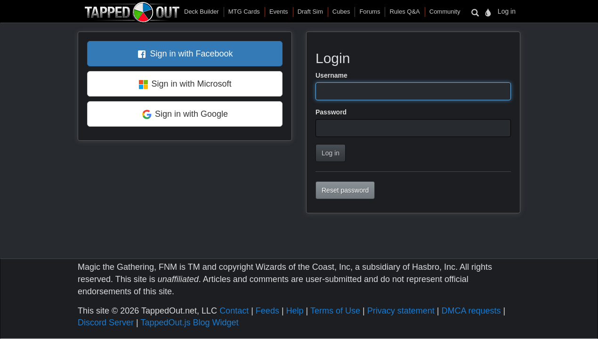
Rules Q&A (404, 11)
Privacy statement (401, 310)
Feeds (267, 310)
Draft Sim (310, 11)
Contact (234, 310)
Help (295, 310)
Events (278, 11)
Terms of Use (335, 310)
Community (445, 11)
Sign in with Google (191, 114)
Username (331, 75)
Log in (507, 11)
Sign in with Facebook (191, 53)
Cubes (341, 11)
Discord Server (106, 322)
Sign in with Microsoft (191, 84)
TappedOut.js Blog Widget (189, 322)
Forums (369, 11)
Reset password (345, 190)
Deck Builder (201, 11)
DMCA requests (471, 310)
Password (331, 112)
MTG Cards (244, 11)
